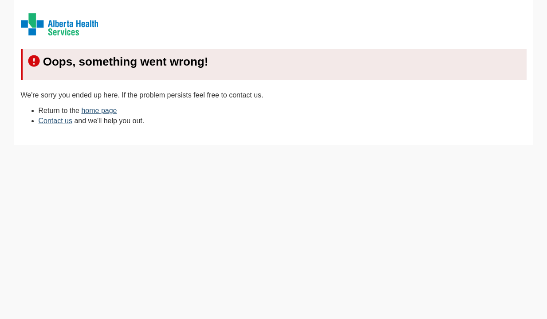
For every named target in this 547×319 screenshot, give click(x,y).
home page (99, 110)
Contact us (55, 120)
